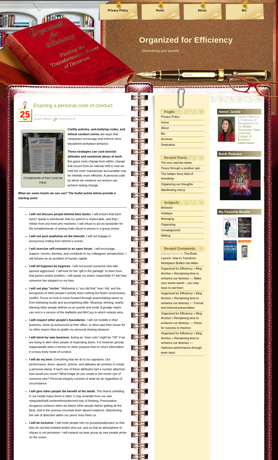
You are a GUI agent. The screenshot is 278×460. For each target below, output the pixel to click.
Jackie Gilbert (42, 119)
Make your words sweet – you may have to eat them (181, 283)
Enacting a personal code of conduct (72, 105)
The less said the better (176, 162)
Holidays (166, 213)
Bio (244, 10)
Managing (167, 218)
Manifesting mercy (173, 190)
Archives (166, 139)
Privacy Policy (118, 10)
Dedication (168, 144)
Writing (165, 235)
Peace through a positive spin (180, 168)
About (202, 10)
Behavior (167, 207)
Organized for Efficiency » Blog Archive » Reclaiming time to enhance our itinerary (181, 273)
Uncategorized (170, 230)
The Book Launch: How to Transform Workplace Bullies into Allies (179, 258)
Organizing (168, 224)
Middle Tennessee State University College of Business (249, 133)
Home (160, 10)
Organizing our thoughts (177, 184)
